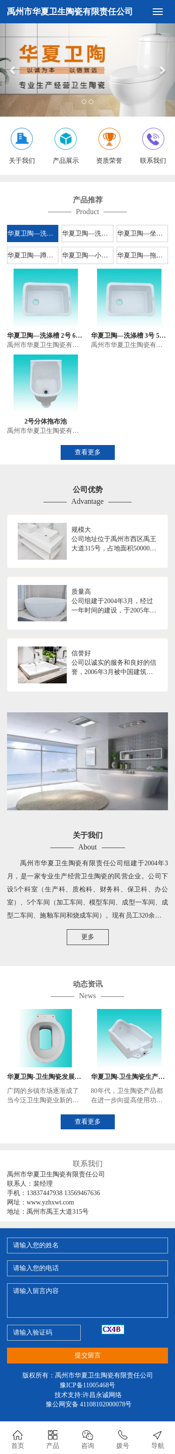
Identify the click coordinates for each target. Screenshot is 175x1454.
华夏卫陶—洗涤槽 (32, 233)
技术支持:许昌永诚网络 (88, 1394)
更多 (87, 936)
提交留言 (88, 1355)
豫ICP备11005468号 (87, 1385)
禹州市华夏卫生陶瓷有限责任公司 (70, 11)
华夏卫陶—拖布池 (142, 255)
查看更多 (88, 452)
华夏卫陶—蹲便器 (32, 255)
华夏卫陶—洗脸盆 (87, 233)
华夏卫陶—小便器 (87, 255)
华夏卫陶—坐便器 (142, 233)
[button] (13, 70)
